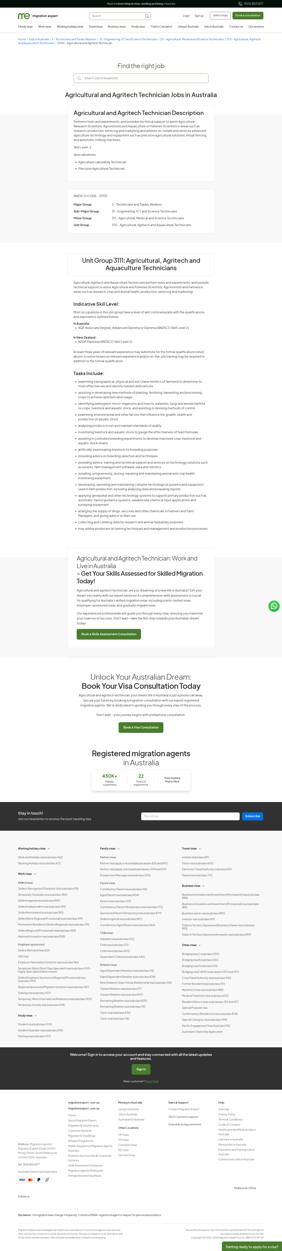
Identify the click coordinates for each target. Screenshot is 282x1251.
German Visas (126, 1155)
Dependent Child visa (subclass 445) (122, 957)
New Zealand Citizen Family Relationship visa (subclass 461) (136, 983)
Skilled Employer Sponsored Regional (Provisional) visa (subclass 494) (51, 980)
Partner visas (108, 857)
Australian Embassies (131, 1119)
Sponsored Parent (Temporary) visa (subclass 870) (130, 913)
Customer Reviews (80, 1131)
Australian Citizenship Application (202, 1032)
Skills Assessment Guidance (85, 1165)
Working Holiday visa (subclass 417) (39, 863)
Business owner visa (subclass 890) (203, 913)
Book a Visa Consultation (141, 727)
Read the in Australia (141, 4)
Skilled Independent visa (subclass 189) (42, 907)
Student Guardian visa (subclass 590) (40, 1030)
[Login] (186, 16)
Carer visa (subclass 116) (114, 1018)
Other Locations (128, 1128)
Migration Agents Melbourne (85, 1170)
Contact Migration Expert (183, 1109)
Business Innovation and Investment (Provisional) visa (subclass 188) (220, 906)
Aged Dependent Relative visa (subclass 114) (127, 971)
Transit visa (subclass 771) (197, 875)
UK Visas (123, 1135)
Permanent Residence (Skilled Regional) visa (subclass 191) (53, 924)
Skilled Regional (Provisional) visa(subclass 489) (47, 931)
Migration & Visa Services (83, 1125)
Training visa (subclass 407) (34, 993)
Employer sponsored (31, 944)
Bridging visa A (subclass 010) (200, 966)
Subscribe (252, 816)
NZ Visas (123, 1150)
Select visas (220, 15)
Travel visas (95, 26)
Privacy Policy (227, 1114)
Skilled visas (25, 883)
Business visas (117, 26)
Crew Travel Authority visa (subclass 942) (206, 978)
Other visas (189, 945)
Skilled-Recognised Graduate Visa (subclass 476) (48, 889)
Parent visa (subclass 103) (115, 901)
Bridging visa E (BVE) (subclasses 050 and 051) (210, 972)
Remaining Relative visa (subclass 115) (123, 1007)
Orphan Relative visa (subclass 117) (121, 989)
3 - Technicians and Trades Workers (74, 39)
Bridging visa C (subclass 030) (200, 954)
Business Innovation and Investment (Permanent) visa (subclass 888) (220, 897)
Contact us (236, 26)
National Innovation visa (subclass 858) (41, 936)
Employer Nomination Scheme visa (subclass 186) (48, 962)
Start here (152, 1081)
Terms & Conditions (230, 1119)
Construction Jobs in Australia (236, 1159)
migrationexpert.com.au (83, 1102)
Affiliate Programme (80, 1141)
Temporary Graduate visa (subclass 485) (42, 895)
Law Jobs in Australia (230, 1139)
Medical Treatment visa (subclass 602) (205, 996)
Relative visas (108, 965)
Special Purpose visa (194, 1008)
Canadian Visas (127, 1145)
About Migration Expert (82, 1120)
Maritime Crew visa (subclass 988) (202, 990)
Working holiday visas (70, 26)
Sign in (141, 1069)
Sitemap (223, 1109)
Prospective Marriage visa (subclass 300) (125, 875)
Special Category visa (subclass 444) (204, 1020)
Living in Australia (188, 26)
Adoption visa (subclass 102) (117, 939)
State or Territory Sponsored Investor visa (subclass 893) (216, 934)
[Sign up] (198, 16)
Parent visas (107, 883)
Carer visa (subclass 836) (115, 1013)
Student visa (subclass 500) (35, 1024)
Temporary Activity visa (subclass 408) (41, 1005)
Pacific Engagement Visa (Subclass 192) (206, 1026)
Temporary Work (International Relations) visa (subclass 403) (55, 999)
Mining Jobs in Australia (232, 1144)
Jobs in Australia (213, 26)
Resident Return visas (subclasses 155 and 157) (210, 1002)
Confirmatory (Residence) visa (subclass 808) (210, 1014)
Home (22, 39)
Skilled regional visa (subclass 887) (39, 900)
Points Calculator (161, 26)
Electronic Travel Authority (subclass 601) (207, 869)
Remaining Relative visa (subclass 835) (123, 1001)
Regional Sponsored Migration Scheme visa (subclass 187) (53, 987)
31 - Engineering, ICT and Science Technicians (128, 39)
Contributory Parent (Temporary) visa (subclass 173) (131, 907)
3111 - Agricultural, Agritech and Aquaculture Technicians (151, 225)
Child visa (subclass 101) (114, 945)
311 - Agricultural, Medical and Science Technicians (192, 39)
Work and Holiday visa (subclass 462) (40, 857)
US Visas (123, 1140)
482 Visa (23, 956)
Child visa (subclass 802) (115, 951)
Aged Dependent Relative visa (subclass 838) (127, 977)
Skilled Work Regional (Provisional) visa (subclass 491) (50, 919)
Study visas (138, 26)
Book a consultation (248, 15)
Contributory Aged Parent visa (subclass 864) (127, 925)
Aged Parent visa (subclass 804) (119, 895)
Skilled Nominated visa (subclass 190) (40, 912)
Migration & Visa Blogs (81, 1136)
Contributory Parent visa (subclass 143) (123, 889)
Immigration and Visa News (84, 1176)
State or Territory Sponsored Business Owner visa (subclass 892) (218, 927)
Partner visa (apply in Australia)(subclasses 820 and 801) (134, 863)
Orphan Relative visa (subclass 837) (121, 995)
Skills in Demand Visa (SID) (34, 950)
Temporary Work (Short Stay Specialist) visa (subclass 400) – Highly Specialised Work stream (55, 970)
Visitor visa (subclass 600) (197, 863)
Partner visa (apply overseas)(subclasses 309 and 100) (133, 869)
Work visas (44, 26)
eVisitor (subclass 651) (195, 857)
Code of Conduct (229, 1125)
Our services (256, 26)
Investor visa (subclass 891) (198, 919)
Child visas (106, 933)
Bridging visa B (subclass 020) (200, 960)
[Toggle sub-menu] (49, 848)
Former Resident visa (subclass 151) (203, 984)
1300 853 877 (250, 4)
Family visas (25, 26)
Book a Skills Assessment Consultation (108, 634)
